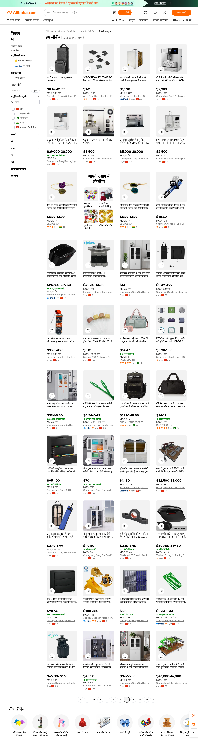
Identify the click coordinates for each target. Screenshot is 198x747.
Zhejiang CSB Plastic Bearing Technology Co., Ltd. (135, 555)
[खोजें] (125, 12)
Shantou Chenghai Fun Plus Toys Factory (171, 223)
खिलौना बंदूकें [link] (105, 31)
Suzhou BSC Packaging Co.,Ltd (98, 357)
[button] (115, 13)
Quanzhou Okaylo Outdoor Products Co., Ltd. (62, 96)
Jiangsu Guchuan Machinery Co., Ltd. (98, 617)
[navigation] (25, 366)
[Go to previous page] (80, 700)
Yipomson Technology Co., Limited (135, 96)
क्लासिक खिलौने (87, 31)
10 (147, 699)
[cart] (155, 13)
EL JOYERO (53, 223)
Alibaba (49, 31)
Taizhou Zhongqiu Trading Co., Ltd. (171, 555)
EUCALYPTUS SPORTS (131, 422)
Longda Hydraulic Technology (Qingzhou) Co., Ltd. (98, 292)
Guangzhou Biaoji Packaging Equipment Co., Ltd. (171, 96)
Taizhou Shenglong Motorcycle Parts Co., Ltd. (62, 294)
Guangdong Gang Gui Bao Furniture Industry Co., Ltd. (135, 292)
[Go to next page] (153, 700)
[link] (193, 715)
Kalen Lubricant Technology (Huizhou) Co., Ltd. (62, 357)
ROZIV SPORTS (127, 359)
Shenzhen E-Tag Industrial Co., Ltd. (171, 357)
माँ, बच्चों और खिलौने (67, 31)
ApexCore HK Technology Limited (98, 96)
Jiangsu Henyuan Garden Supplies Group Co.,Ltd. (98, 425)
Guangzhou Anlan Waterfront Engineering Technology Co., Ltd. (171, 487)
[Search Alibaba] (78, 12)
